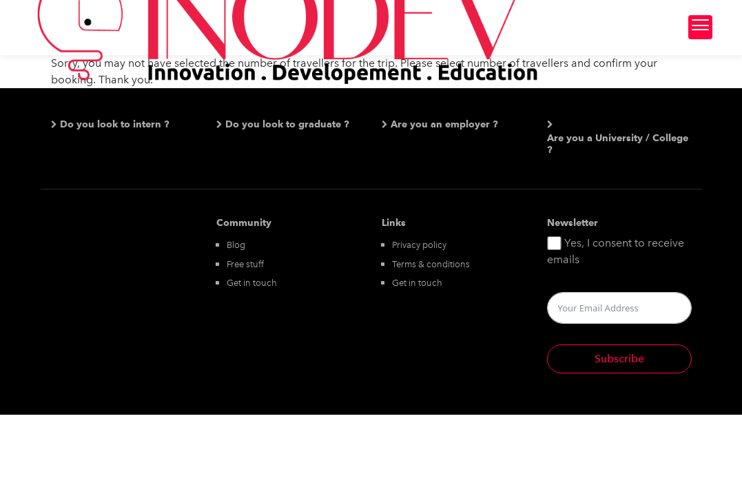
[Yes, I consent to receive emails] (554, 243)
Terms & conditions (431, 264)
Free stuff (245, 264)
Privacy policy (419, 245)
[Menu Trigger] (700, 27)
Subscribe (619, 358)
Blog (236, 245)
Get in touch (252, 283)
